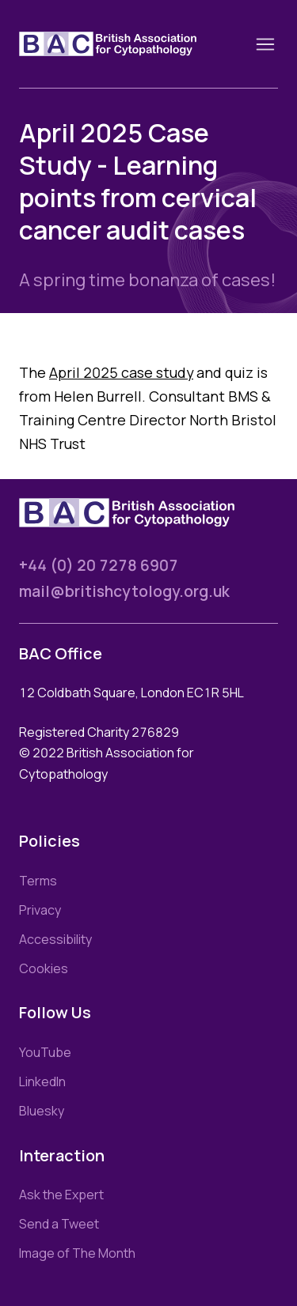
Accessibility (55, 939)
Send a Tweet (59, 1223)
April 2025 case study (121, 372)
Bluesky (41, 1110)
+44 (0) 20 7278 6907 (98, 565)
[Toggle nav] (265, 44)
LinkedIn (42, 1081)
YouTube (45, 1052)
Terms (38, 880)
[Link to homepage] (126, 44)
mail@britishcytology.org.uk (124, 591)
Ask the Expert (61, 1194)
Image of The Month (77, 1253)
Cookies (43, 968)
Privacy (40, 910)
